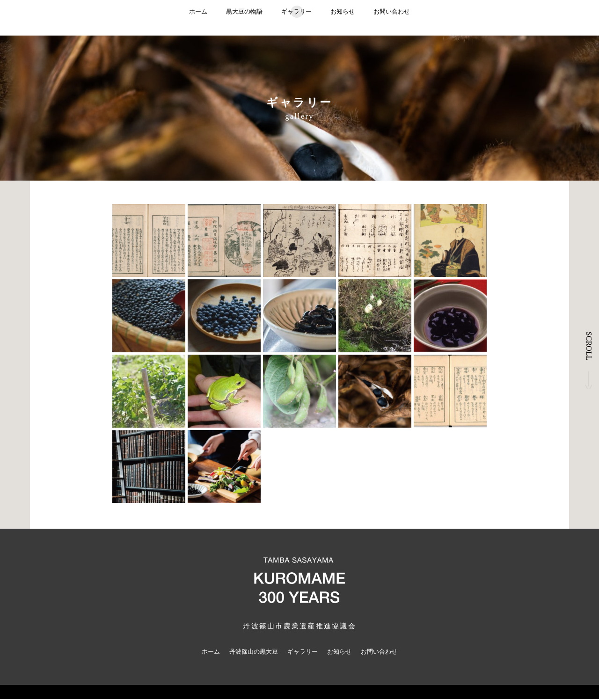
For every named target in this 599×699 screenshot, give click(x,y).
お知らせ (342, 11)
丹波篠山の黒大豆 (253, 651)
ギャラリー (296, 11)
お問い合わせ (391, 11)
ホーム (198, 11)
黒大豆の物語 (244, 11)
